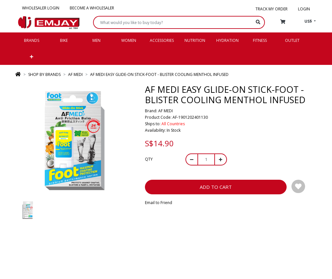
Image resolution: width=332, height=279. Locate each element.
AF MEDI (75, 74)
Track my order (271, 9)
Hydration (227, 40)
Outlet (292, 40)
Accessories (162, 40)
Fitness (260, 40)
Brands (31, 40)
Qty (149, 159)
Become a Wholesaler (92, 8)
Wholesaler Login (40, 8)
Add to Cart (216, 187)
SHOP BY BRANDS (44, 74)
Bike (64, 40)
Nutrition (194, 40)
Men (96, 40)
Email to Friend (158, 202)
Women (128, 40)
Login (304, 9)
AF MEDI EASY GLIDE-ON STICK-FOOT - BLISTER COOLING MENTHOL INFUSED (159, 74)
